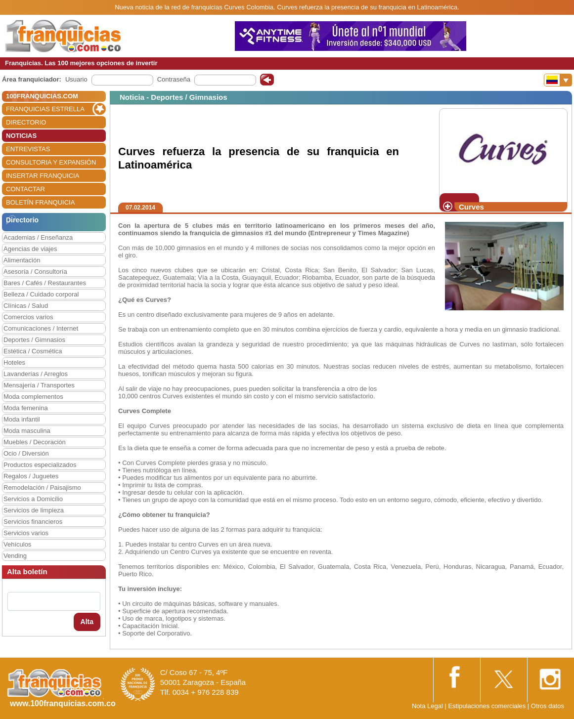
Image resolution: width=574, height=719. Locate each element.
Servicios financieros (32, 521)
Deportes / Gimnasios (34, 339)
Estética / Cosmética (32, 351)
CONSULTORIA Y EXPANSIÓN (51, 162)
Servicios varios (25, 533)
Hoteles (14, 362)
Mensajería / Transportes (39, 385)
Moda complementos (33, 396)
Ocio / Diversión (26, 453)
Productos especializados (39, 464)
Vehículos (17, 544)
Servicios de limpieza (33, 510)
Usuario (76, 79)
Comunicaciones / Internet (40, 328)
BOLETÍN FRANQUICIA (40, 202)
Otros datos (547, 706)
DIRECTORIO (26, 122)
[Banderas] (558, 80)
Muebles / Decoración (34, 442)
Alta (87, 622)
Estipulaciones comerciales (487, 706)
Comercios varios (28, 317)
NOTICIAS (21, 135)
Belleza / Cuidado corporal (41, 294)
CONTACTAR (25, 189)
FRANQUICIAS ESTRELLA (45, 109)
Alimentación (21, 260)
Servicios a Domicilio (33, 499)
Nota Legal (427, 706)
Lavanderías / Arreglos (35, 374)
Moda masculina (26, 430)
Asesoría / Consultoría (35, 271)
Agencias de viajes (30, 249)
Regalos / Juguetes (30, 476)
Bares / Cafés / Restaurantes (44, 283)
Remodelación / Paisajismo (42, 487)
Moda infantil (21, 419)
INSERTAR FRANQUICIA (42, 175)
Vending (15, 555)
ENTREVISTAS (28, 149)
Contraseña (173, 79)
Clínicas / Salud (25, 305)
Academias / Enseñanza (38, 237)
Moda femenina (25, 408)
